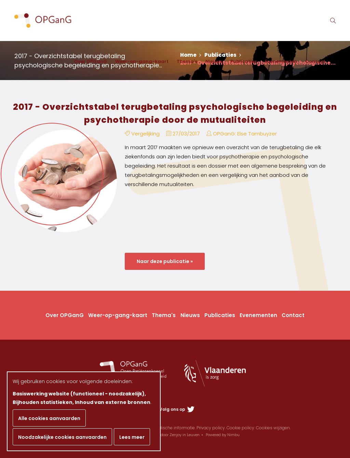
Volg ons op (176, 409)
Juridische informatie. (174, 428)
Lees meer (132, 437)
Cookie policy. (241, 428)
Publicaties (243, 61)
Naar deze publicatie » (165, 261)
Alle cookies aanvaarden (49, 418)
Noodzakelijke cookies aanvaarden (62, 437)
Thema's (187, 61)
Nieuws (213, 61)
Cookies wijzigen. (273, 428)
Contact (315, 61)
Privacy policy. (211, 428)
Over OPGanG (90, 61)
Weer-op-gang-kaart (142, 61)
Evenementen (281, 61)
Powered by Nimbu (223, 434)
